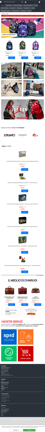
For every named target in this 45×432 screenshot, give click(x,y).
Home (3, 5)
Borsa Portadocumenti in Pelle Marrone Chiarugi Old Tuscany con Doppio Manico (9, 301)
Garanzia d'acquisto (5, 402)
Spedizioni (4, 401)
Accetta (29, 430)
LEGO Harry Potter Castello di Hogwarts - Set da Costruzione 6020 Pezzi (22, 206)
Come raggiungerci (5, 411)
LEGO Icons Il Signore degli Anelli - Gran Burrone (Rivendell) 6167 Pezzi (22, 229)
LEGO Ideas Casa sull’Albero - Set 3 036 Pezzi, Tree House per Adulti (22, 249)
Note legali (4, 404)
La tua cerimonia (16, 13)
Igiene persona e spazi (6, 13)
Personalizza (15, 430)
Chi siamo (4, 410)
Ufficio (35, 9)
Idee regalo (21, 9)
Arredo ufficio (28, 9)
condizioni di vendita (5, 398)
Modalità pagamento (6, 400)
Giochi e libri (13, 9)
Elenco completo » (40, 278)
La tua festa (24, 13)
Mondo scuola (9, 5)
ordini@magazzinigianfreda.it (8, 378)
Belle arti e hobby (5, 9)
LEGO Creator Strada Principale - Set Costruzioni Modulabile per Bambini (22, 164)
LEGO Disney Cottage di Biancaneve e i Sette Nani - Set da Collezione (22, 185)
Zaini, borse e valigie (19, 5)
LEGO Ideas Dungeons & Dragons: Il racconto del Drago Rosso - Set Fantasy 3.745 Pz (22, 268)
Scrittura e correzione (30, 5)
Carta (38, 5)
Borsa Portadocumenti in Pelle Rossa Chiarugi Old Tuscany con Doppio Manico (22, 301)
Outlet (31, 13)
